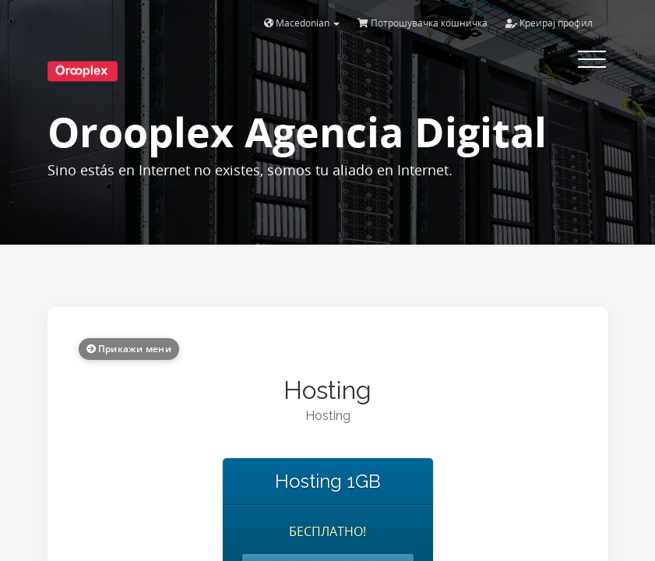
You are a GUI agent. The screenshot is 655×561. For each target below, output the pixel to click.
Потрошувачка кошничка (422, 23)
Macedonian (302, 23)
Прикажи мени (128, 348)
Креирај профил (549, 23)
